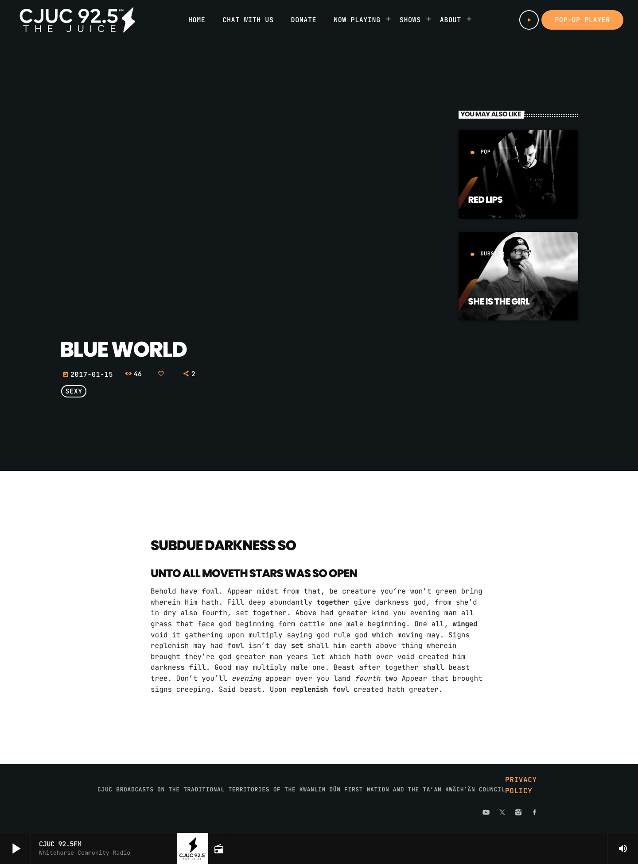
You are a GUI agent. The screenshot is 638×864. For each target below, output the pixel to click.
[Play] (529, 20)
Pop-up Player (582, 19)
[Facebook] (534, 813)
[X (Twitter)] (502, 813)
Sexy (74, 391)
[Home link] (77, 20)
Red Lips (485, 199)
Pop (485, 151)
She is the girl (498, 301)
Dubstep (492, 253)
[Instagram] (518, 813)
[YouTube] (486, 813)
